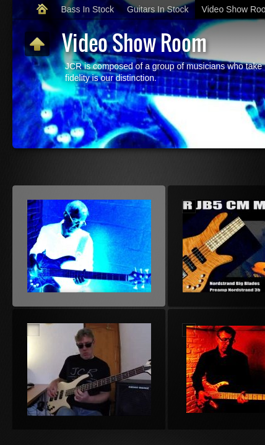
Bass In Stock (87, 9)
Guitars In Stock (158, 9)
